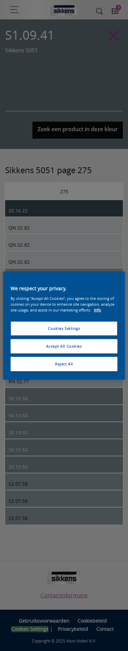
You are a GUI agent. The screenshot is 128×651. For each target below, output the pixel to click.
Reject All (64, 363)
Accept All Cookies (64, 345)
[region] (64, 326)
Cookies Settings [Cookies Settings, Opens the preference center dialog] (64, 328)
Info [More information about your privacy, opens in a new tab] (97, 309)
